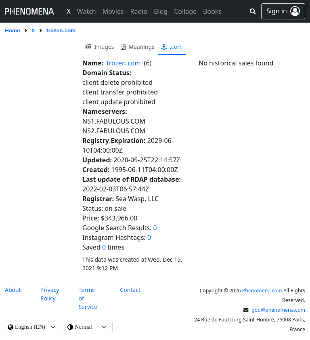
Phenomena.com (262, 290)
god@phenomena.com (278, 309)
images (100, 46)
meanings (138, 46)
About (13, 290)
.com (172, 46)
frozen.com (123, 63)
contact (130, 290)
